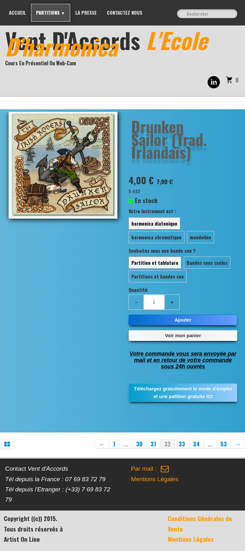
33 (182, 443)
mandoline (200, 237)
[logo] (125, 49)
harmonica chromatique (156, 237)
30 (139, 443)
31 (153, 443)
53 (223, 443)
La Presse (86, 12)
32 (167, 443)
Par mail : (150, 468)
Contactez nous (124, 12)
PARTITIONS (50, 12)
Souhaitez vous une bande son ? (162, 250)
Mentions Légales (155, 479)
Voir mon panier (183, 335)
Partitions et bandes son (157, 276)
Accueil (17, 12)
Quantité (138, 289)
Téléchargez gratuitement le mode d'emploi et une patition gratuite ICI (183, 392)
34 (196, 443)
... (125, 443)
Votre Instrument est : (152, 211)
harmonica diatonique (154, 223)
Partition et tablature (154, 262)
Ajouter (182, 320)
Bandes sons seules (207, 262)
